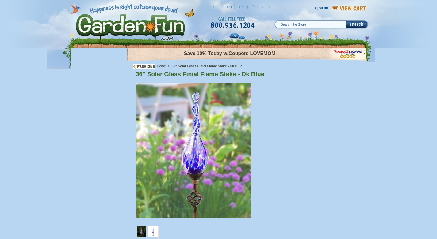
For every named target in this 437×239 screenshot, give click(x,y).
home (215, 7)
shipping (243, 7)
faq (255, 7)
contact (267, 7)
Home (161, 66)
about (228, 7)
